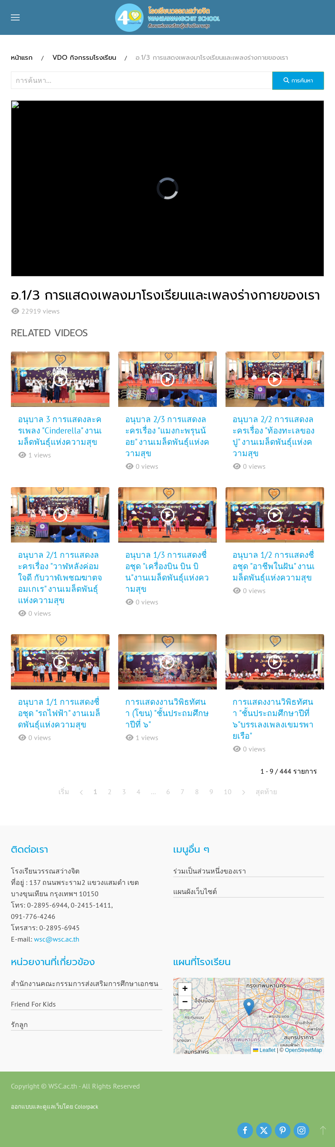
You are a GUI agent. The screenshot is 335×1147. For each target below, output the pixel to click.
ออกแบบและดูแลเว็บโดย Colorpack (54, 1106)
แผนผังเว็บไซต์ (195, 891)
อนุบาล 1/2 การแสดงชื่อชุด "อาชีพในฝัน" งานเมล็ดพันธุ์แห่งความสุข (273, 566)
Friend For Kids (33, 1004)
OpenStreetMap (303, 1050)
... (153, 791)
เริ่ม (63, 791)
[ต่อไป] (243, 791)
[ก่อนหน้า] (81, 791)
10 (228, 791)
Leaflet (264, 1050)
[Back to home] (167, 17)
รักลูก (19, 1024)
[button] (15, 17)
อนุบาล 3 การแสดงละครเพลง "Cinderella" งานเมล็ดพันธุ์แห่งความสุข (60, 430)
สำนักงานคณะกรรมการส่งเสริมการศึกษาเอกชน (84, 983)
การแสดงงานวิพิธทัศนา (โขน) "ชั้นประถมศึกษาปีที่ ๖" (167, 713)
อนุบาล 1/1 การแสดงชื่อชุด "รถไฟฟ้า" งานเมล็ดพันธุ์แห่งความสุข (59, 713)
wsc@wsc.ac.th (56, 939)
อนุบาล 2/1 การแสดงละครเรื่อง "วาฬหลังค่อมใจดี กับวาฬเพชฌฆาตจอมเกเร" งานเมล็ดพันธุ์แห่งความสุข (60, 577)
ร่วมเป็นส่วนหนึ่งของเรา (209, 871)
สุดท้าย (266, 791)
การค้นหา (298, 80)
